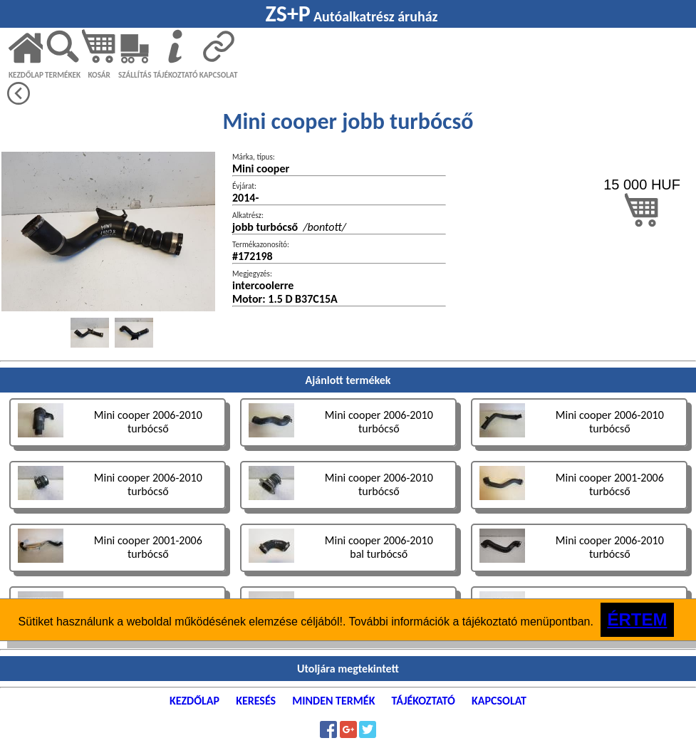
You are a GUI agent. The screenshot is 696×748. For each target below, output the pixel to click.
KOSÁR (99, 75)
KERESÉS (256, 700)
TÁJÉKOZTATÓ (175, 75)
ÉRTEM (637, 619)
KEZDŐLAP (26, 75)
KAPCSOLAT (218, 75)
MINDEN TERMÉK (333, 700)
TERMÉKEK (62, 75)
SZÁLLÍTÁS (135, 75)
